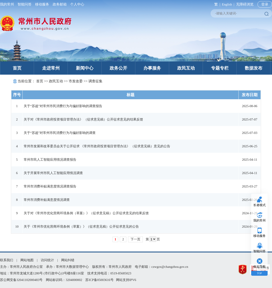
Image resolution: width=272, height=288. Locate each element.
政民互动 (186, 68)
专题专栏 (220, 68)
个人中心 (76, 4)
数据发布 (253, 68)
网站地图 (27, 260)
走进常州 (51, 68)
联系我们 (6, 260)
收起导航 (259, 266)
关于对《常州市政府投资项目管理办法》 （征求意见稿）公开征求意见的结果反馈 (83, 119)
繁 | (216, 4)
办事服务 (152, 68)
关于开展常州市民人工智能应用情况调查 (53, 173)
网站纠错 (67, 260)
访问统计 (47, 260)
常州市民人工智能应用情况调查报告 (50, 159)
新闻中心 (84, 68)
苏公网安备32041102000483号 (21, 280)
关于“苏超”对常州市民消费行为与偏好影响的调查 (60, 133)
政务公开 (118, 68)
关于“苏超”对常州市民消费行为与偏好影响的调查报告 (63, 106)
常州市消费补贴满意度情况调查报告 (50, 186)
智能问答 (24, 4)
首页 (17, 68)
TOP (259, 273)
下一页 (135, 239)
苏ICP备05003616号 (99, 280)
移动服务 (42, 4)
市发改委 (76, 81)
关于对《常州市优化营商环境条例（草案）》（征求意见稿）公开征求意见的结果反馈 (86, 213)
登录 (264, 4)
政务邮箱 (59, 4)
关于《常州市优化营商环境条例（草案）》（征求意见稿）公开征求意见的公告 (81, 226)
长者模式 (259, 205)
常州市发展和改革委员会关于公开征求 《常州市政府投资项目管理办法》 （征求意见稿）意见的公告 (97, 146)
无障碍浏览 (244, 4)
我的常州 (8, 4)
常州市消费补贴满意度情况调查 (47, 200)
